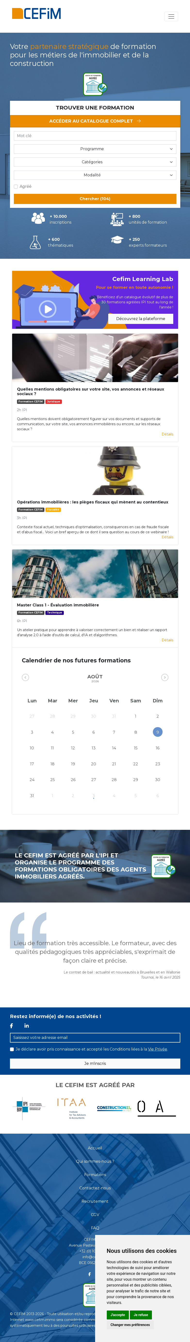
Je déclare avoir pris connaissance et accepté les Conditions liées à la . (92, 1049)
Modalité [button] (92, 175)
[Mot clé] (95, 136)
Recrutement (95, 1201)
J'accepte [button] (118, 1315)
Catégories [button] (92, 162)
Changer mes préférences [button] (130, 1325)
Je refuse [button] (141, 1315)
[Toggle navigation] (171, 16)
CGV (95, 1214)
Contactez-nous (95, 1188)
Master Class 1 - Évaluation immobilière (58, 605)
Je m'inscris (95, 1063)
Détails (167, 434)
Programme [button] (92, 149)
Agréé (26, 186)
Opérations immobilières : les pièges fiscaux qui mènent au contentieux (92, 502)
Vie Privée (157, 1049)
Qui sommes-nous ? (95, 1161)
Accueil (95, 1148)
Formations (95, 1174)
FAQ (95, 1228)
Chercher (95, 198)
